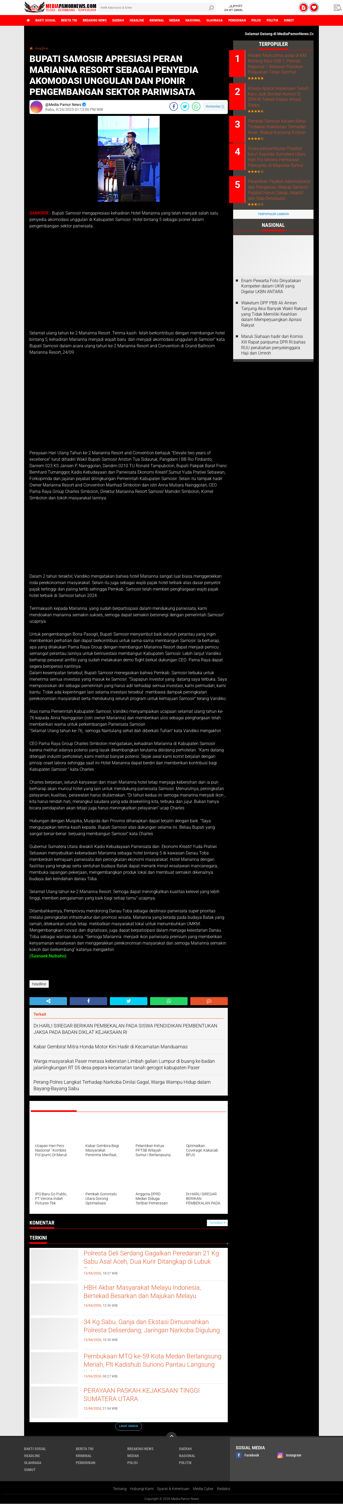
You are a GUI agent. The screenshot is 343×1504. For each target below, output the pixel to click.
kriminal (170, 20)
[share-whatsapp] (196, 106)
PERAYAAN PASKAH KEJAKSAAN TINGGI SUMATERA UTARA (146, 1395)
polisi (278, 20)
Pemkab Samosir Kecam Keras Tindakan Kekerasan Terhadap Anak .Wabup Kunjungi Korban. (277, 136)
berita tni (73, 20)
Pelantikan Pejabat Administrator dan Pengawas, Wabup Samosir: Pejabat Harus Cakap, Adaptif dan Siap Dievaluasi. (281, 206)
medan (189, 20)
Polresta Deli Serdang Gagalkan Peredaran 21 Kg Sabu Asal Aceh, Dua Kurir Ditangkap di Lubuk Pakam (152, 1262)
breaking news (101, 20)
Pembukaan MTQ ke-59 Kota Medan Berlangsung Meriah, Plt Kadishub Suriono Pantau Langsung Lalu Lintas (147, 1365)
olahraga (232, 20)
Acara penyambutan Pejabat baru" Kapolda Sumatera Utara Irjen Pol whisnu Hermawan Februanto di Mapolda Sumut (281, 170)
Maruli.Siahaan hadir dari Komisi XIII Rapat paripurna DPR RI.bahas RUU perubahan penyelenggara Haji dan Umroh (273, 364)
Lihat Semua (128, 1426)
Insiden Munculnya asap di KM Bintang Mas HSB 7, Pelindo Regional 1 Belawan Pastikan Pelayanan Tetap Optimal (278, 66)
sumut (314, 20)
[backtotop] (171, 1437)
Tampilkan (217, 1223)
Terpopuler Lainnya (273, 233)
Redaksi (223, 1489)
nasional (210, 20)
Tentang (119, 1489)
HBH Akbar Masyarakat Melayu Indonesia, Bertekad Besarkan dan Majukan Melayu (147, 1292)
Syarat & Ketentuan (173, 1489)
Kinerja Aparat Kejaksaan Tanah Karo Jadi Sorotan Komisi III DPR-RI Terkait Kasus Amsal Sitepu (276, 103)
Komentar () (215, 106)
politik (296, 20)
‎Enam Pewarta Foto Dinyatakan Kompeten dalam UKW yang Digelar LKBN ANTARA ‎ (271, 305)
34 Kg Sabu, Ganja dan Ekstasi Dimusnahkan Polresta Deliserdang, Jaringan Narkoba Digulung (151, 1331)
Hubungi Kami (142, 1489)
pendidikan (257, 20)
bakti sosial (47, 20)
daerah (127, 20)
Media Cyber (203, 1489)
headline (148, 20)
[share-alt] (48, 1001)
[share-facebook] (173, 106)
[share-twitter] (185, 106)
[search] (157, 7)
